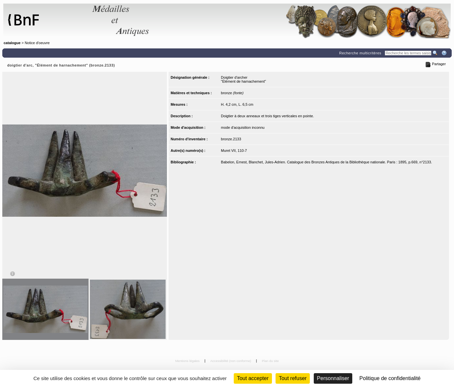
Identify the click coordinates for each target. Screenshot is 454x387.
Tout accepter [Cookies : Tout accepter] (253, 378)
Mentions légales (187, 361)
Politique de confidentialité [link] (390, 378)
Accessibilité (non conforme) (231, 361)
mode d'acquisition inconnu (242, 127)
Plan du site (270, 361)
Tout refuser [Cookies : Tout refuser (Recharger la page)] (293, 378)
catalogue (12, 43)
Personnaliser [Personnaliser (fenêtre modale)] (333, 378)
